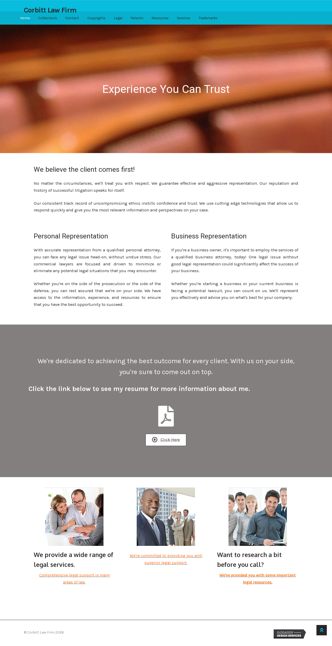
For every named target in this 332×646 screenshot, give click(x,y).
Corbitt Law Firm (50, 10)
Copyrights (96, 18)
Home (25, 18)
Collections (47, 18)
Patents (137, 18)
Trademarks (208, 18)
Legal (118, 18)
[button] (166, 440)
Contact (72, 18)
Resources (160, 18)
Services (183, 18)
